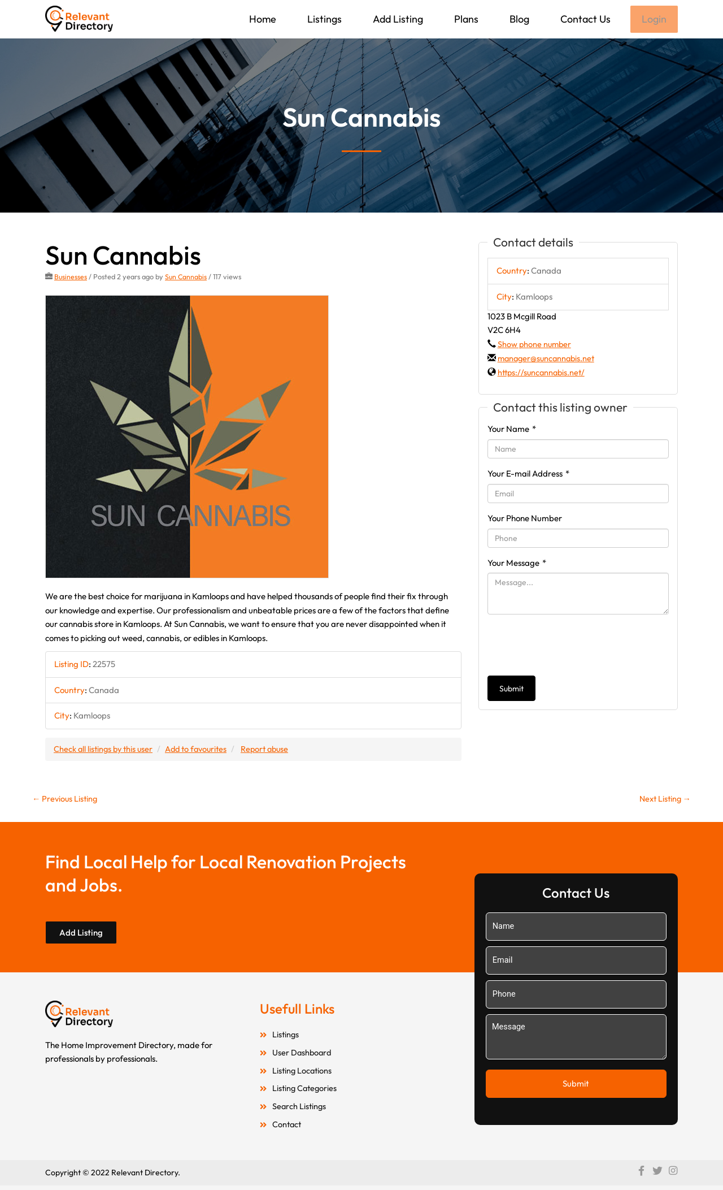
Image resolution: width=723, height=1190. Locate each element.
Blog (518, 18)
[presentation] (573, 646)
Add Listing (397, 18)
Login (653, 19)
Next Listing (663, 800)
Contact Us (584, 18)
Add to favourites (201, 750)
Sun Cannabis (186, 277)
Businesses (71, 277)
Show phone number (535, 345)
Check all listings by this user (105, 750)
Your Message (516, 563)
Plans (465, 18)
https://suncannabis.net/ (543, 373)
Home (261, 18)
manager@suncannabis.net (548, 359)
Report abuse (274, 750)
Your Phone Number (524, 519)
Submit (511, 690)
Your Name (511, 430)
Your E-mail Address (528, 474)
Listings (323, 18)
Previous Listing (66, 800)
